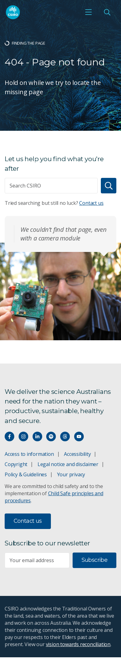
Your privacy (71, 474)
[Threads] (65, 436)
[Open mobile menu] (88, 12)
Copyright (16, 464)
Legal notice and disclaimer (68, 464)
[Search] (108, 185)
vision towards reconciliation (78, 644)
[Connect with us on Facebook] (9, 436)
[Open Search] (107, 12)
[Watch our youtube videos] (79, 436)
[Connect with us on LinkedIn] (37, 436)
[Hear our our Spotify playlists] (51, 436)
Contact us (91, 203)
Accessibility (77, 454)
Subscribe (94, 560)
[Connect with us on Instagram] (23, 436)
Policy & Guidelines (26, 474)
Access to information (29, 454)
